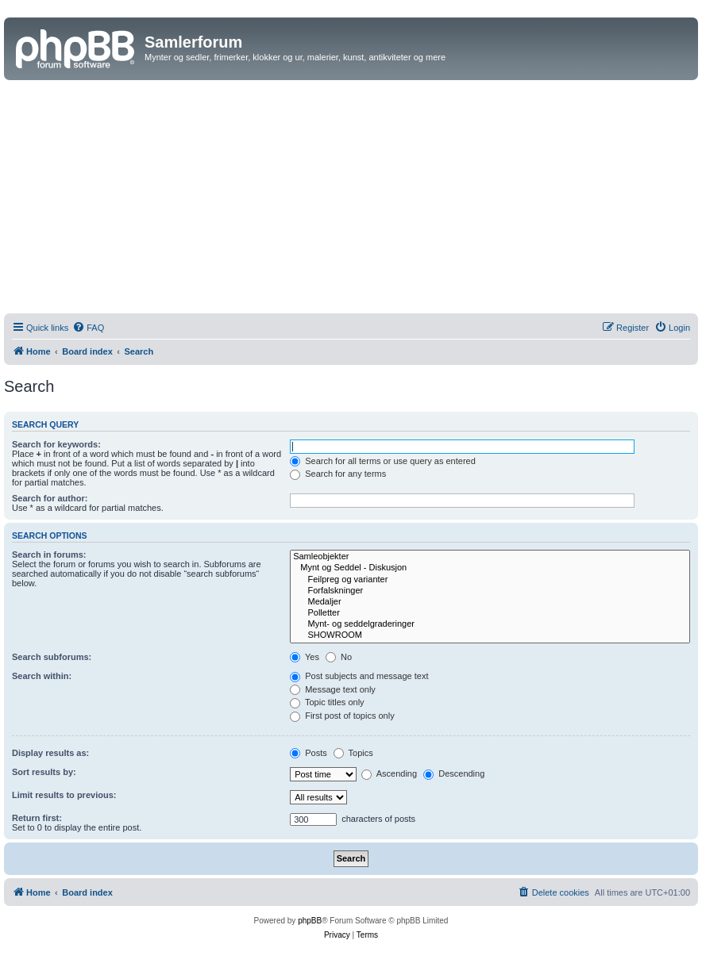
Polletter (489, 613)
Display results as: (50, 753)
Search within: (41, 676)
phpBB (310, 920)
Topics (353, 753)
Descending (453, 773)
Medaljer (489, 602)
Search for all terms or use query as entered (383, 461)
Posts (308, 753)
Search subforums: (51, 657)
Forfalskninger (489, 591)
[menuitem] (88, 327)
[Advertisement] (351, 199)
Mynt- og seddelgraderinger (489, 624)
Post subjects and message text (359, 676)
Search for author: (49, 498)
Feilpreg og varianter (489, 579)
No (339, 657)
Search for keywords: (56, 444)
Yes (304, 657)
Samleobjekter (489, 556)
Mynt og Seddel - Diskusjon (489, 568)
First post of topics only (342, 715)
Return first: (37, 818)
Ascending (389, 773)
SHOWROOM (489, 635)
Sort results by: (44, 772)
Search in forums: (49, 554)
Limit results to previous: (64, 795)
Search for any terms (338, 473)
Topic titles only (327, 702)
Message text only (333, 689)
